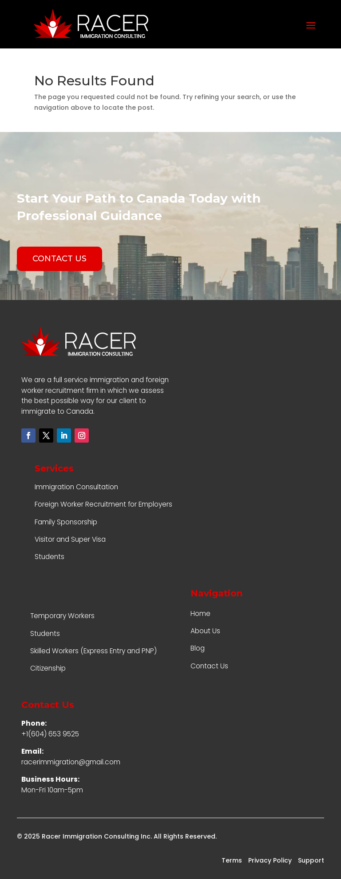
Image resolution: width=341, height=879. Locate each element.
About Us (205, 630)
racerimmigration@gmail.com (70, 762)
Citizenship (48, 668)
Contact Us (209, 666)
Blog (197, 648)
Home (200, 613)
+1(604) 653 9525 (50, 734)
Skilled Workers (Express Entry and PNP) (93, 650)
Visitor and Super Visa (70, 539)
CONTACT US (59, 259)
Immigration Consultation (76, 486)
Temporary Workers (62, 615)
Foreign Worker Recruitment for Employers (103, 504)
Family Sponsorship (66, 522)
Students (49, 556)
